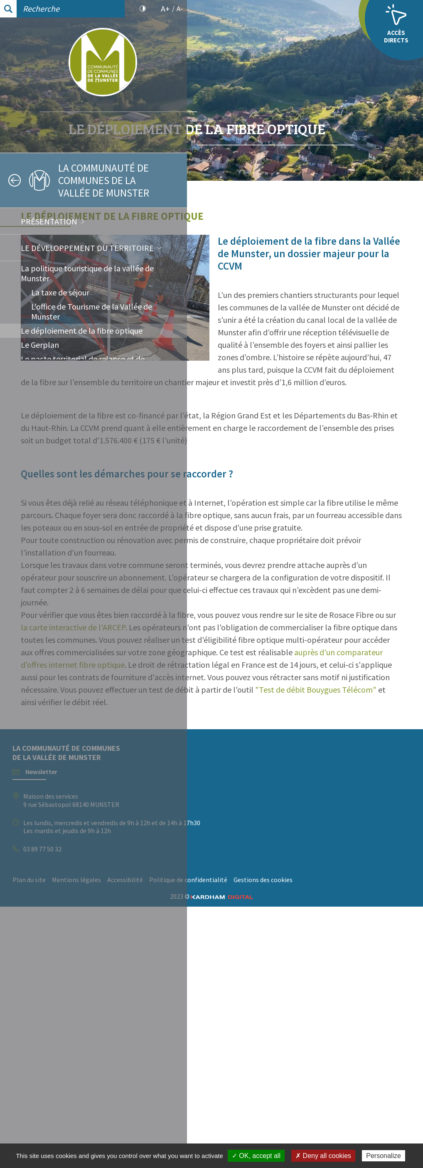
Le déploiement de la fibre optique (82, 330)
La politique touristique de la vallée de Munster (87, 273)
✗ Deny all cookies (323, 1155)
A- (180, 9)
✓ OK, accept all (256, 1155)
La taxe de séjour (60, 292)
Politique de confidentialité (238, 1141)
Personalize (383, 1155)
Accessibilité (312, 1129)
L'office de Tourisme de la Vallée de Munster (91, 311)
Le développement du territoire (87, 248)
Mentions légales (263, 1129)
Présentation (49, 221)
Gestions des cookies (313, 1141)
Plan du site (216, 1129)
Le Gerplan (40, 344)
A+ (165, 9)
